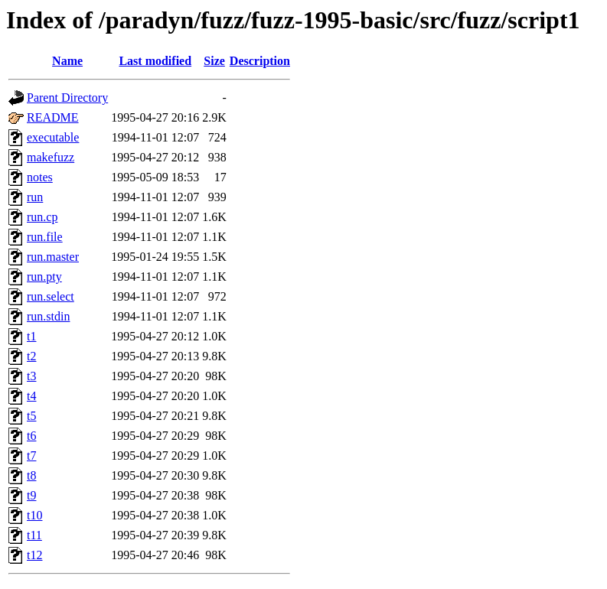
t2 (31, 356)
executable (53, 137)
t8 (31, 475)
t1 (31, 336)
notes (40, 177)
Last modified (155, 60)
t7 (31, 455)
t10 (34, 515)
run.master (53, 256)
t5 (31, 415)
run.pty (44, 276)
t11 (34, 535)
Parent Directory (67, 97)
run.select (50, 296)
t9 (31, 495)
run (35, 196)
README (53, 117)
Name (67, 60)
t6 (31, 435)
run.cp (42, 216)
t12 (34, 554)
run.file (45, 236)
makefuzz (50, 157)
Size (214, 60)
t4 (31, 395)
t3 (31, 375)
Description (260, 60)
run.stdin (48, 316)
